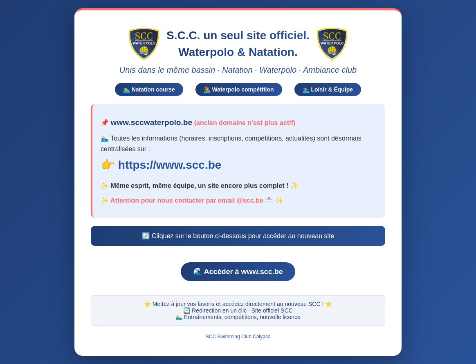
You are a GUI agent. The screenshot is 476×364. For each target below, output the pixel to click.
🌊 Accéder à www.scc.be (238, 271)
